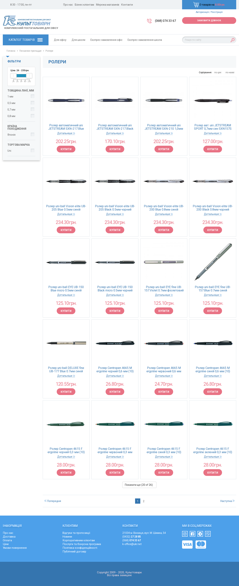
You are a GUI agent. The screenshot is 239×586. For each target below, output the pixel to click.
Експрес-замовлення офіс (106, 39)
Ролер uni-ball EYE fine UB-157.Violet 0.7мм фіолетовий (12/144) (164, 288)
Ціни (6, 544)
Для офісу (60, 39)
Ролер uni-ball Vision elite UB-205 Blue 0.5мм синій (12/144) (66, 208)
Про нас (68, 4)
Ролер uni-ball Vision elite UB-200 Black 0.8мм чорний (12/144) (213, 208)
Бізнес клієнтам (84, 4)
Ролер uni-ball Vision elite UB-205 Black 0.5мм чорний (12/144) (115, 208)
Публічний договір (74, 551)
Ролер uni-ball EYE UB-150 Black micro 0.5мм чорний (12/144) (115, 288)
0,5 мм (11, 103)
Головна (11, 51)
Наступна (227, 501)
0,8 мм (11, 116)
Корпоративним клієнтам (79, 540)
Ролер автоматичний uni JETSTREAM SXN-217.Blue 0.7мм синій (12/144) (66, 127)
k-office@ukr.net (132, 544)
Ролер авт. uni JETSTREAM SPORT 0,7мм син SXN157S (213, 127)
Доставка (9, 536)
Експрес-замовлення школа (145, 39)
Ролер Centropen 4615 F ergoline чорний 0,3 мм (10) (66, 450)
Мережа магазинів (107, 4)
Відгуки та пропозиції (76, 533)
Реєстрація (217, 12)
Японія (11, 134)
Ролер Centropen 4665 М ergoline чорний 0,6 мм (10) (115, 369)
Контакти (127, 4)
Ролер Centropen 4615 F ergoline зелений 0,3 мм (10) (212, 450)
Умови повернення (15, 547)
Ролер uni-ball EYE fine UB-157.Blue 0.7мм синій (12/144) (213, 288)
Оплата (7, 540)
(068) (131, 540)
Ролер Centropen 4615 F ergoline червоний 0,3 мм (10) (115, 450)
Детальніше (66, 133)
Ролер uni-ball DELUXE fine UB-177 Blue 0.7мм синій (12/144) (66, 369)
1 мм (10, 96)
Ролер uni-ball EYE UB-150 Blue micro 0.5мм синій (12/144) (66, 288)
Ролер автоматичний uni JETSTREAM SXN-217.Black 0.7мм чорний (114, 127)
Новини (67, 536)
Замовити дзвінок (209, 20)
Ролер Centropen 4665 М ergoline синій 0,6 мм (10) (213, 369)
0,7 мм (11, 109)
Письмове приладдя (30, 51)
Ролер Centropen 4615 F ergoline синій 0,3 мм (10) (164, 450)
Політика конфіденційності (80, 547)
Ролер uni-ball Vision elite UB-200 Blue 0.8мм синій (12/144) (164, 208)
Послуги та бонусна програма (82, 544)
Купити (66, 149)
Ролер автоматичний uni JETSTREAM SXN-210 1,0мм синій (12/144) (164, 127)
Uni (9, 150)
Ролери (49, 51)
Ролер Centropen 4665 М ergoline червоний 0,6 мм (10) (163, 369)
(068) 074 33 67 (165, 21)
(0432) (131, 536)
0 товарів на (209, 4)
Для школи (78, 39)
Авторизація (202, 12)
